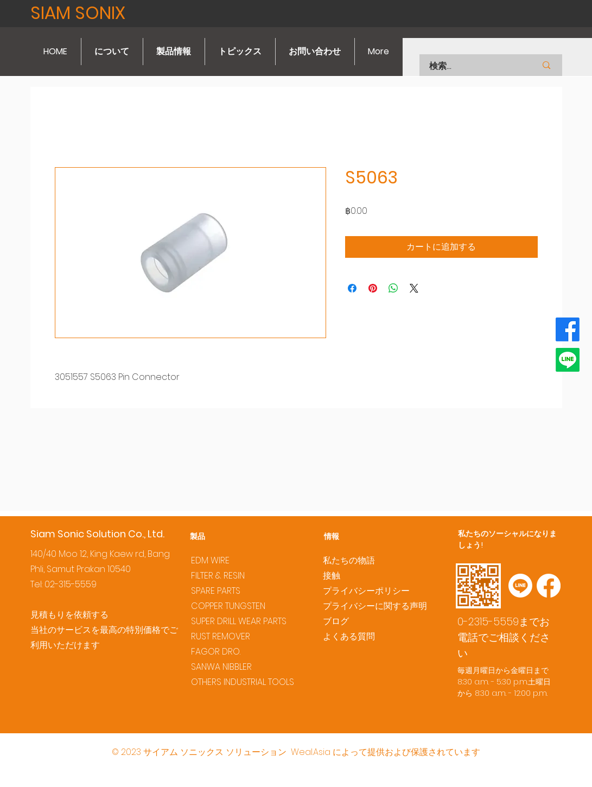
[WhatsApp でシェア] (393, 288)
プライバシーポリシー (366, 591)
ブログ (336, 621)
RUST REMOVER (220, 636)
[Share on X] (414, 288)
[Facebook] (568, 329)
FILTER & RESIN (218, 575)
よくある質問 (349, 636)
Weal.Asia (310, 752)
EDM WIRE (210, 560)
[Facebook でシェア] (352, 288)
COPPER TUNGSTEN (228, 606)
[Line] (568, 360)
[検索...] (469, 66)
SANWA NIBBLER (221, 667)
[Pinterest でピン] (372, 288)
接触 (331, 575)
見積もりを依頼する (69, 614)
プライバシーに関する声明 (375, 606)
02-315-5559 (70, 584)
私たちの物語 (349, 560)
